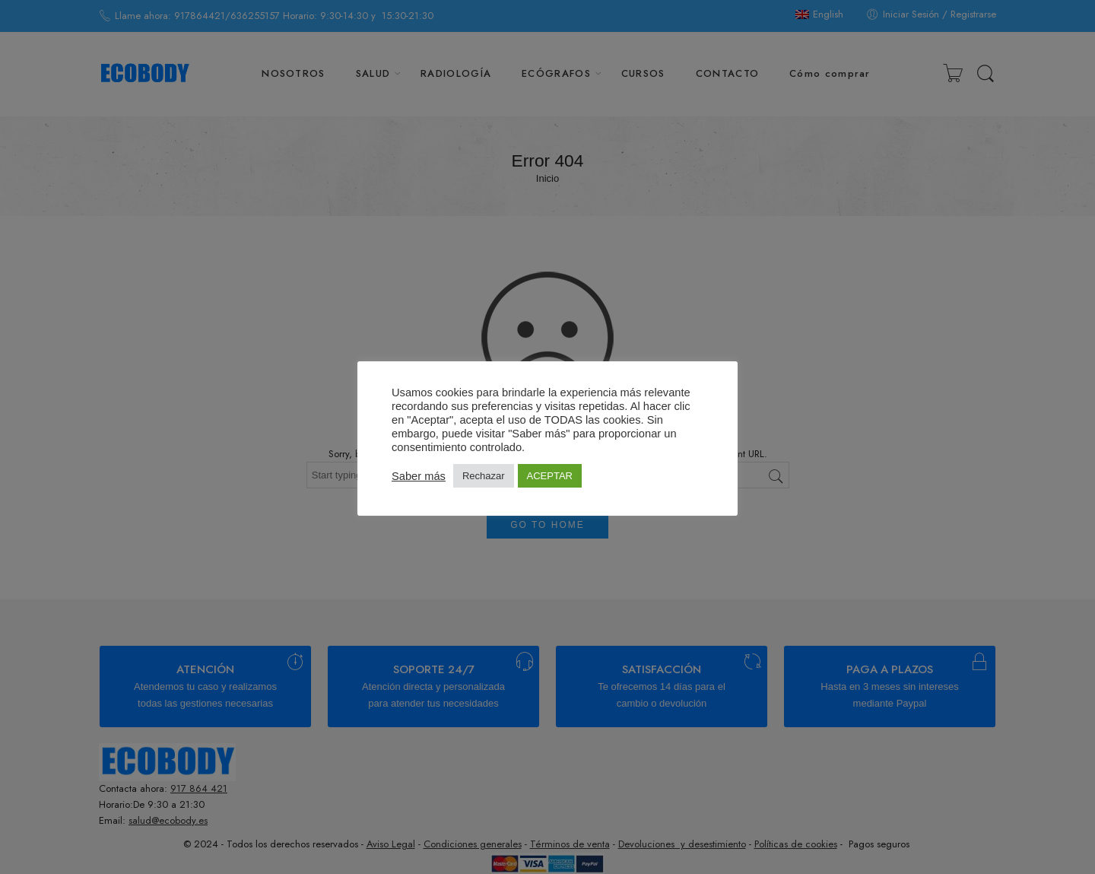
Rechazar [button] (483, 475)
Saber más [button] (419, 476)
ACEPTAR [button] (550, 475)
